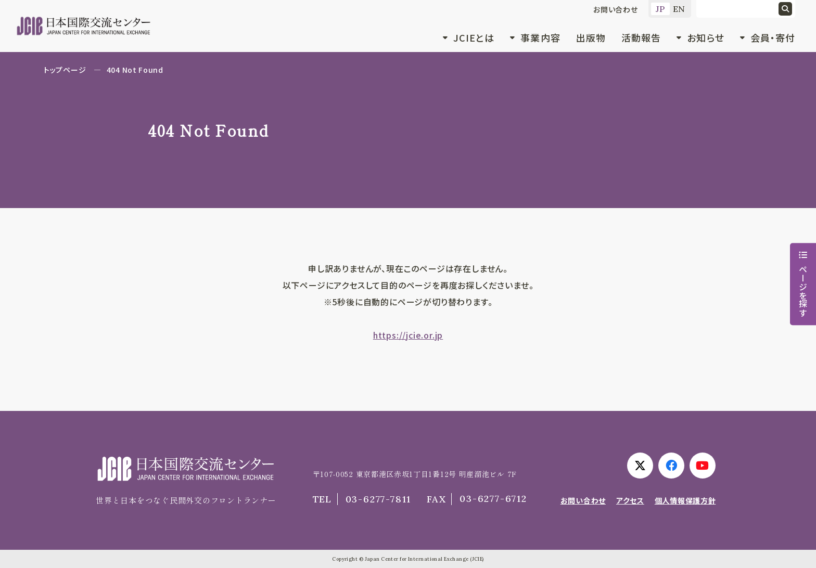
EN (679, 9)
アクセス (630, 500)
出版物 (591, 37)
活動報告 (641, 37)
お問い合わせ (615, 9)
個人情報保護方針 (685, 500)
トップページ (65, 69)
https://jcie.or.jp (408, 335)
